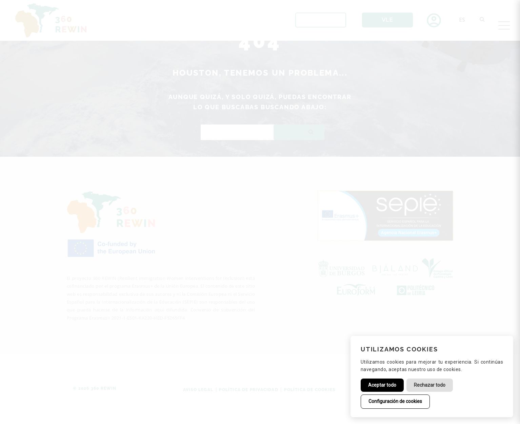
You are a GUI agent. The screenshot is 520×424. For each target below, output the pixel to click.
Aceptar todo (382, 385)
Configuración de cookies (395, 401)
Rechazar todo (429, 385)
